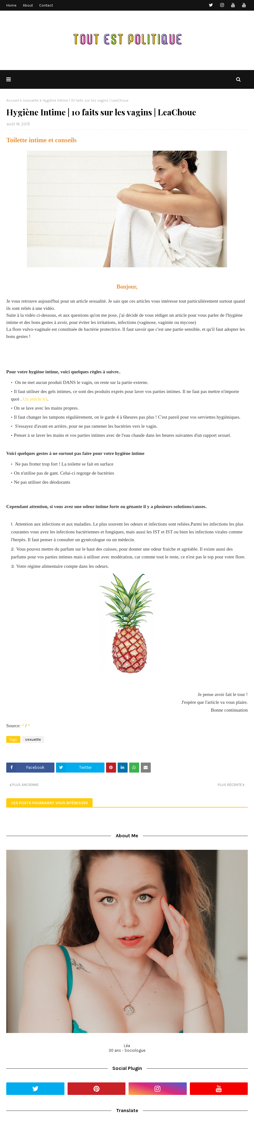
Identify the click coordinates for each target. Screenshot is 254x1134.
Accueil (12, 100)
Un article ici (35, 398)
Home (11, 5)
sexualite (31, 100)
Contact (46, 5)
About (28, 5)
